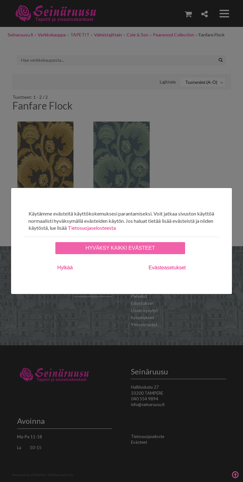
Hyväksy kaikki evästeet (120, 248)
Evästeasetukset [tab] (167, 267)
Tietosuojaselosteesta (92, 228)
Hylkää (65, 267)
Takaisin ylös (235, 474)
